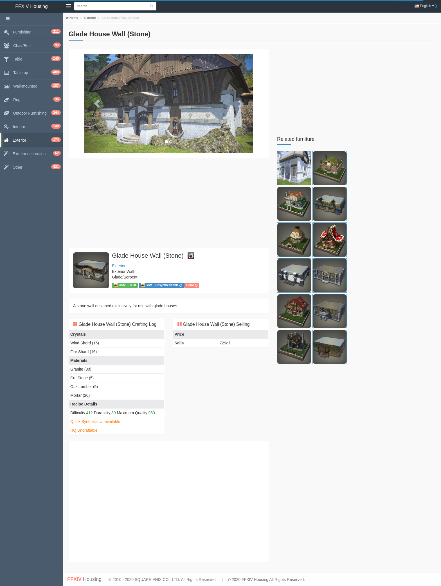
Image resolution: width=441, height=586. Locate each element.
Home (73, 17)
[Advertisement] (169, 202)
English (424, 6)
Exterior (90, 17)
